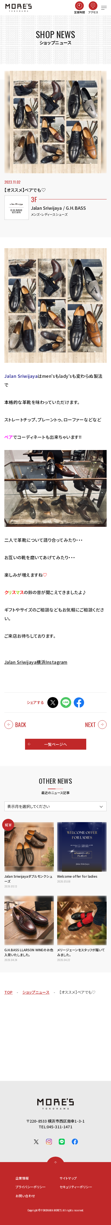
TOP (8, 992)
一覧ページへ (55, 744)
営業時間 (79, 12)
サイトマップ (68, 1178)
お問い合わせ (25, 1196)
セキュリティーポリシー (76, 1187)
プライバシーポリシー (31, 1187)
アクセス (93, 12)
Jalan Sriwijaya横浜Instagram (35, 662)
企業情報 (22, 1178)
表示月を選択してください (28, 806)
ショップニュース (35, 992)
